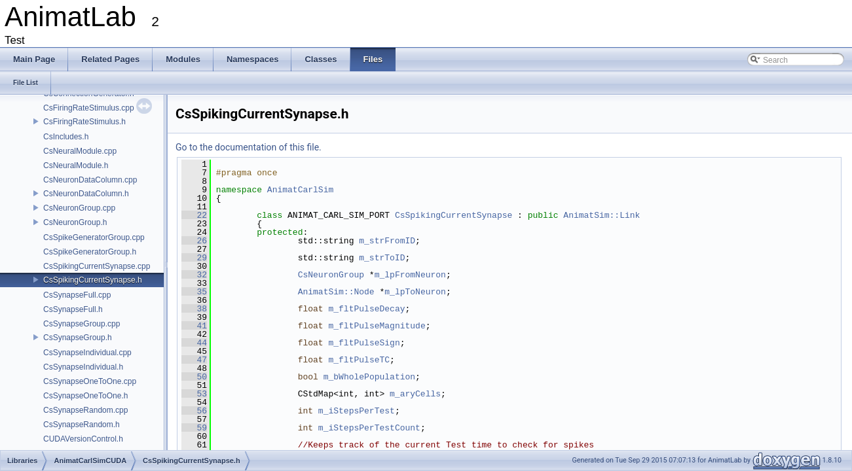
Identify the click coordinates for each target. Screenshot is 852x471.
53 (194, 394)
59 (194, 428)
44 (194, 343)
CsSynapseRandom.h (81, 424)
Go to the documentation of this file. (249, 147)
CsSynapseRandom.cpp (85, 410)
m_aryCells (415, 394)
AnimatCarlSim (300, 190)
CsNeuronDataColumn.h (86, 193)
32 (194, 275)
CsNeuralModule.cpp (80, 151)
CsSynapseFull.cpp (77, 295)
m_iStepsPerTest (356, 411)
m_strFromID (387, 241)
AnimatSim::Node (336, 292)
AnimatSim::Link (601, 215)
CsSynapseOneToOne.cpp (89, 381)
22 (194, 215)
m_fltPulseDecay (366, 309)
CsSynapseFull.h (73, 309)
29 (194, 258)
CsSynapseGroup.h (77, 337)
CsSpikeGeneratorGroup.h (89, 251)
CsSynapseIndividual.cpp (87, 352)
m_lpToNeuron (415, 292)
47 (194, 360)
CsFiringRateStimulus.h (84, 121)
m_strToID (382, 258)
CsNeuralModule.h (75, 165)
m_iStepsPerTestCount (369, 428)
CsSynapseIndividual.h (83, 367)
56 (194, 411)
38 (194, 309)
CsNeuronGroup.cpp (79, 208)
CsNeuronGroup (331, 275)
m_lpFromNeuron (410, 275)
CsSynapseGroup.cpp (81, 323)
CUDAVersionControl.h (83, 439)
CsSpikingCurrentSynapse (453, 215)
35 (194, 292)
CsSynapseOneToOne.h (85, 395)
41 (194, 326)
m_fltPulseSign (363, 343)
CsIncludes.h (65, 136)
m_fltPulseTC (359, 360)
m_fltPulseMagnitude (376, 326)
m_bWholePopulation (369, 377)
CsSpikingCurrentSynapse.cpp (96, 266)
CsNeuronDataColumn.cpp (90, 179)
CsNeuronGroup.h (75, 222)
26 (194, 241)
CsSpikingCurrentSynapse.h (92, 280)
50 (194, 377)
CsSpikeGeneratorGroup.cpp (94, 237)
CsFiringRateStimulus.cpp (88, 108)
